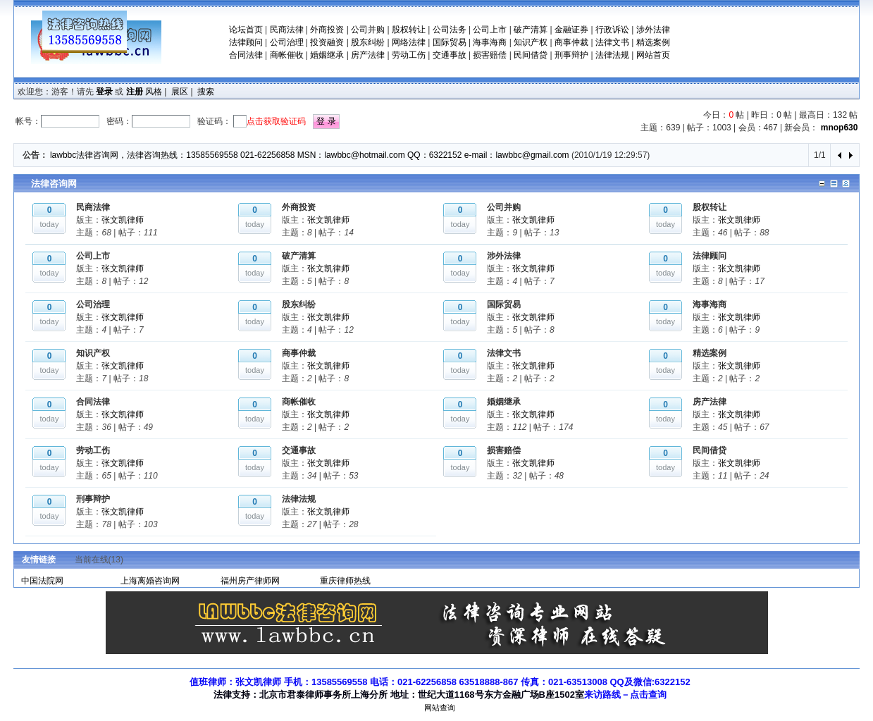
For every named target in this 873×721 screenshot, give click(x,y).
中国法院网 (42, 581)
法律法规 (612, 55)
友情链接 (39, 560)
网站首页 (653, 55)
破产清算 (530, 30)
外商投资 (327, 30)
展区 (179, 92)
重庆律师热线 (345, 581)
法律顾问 (246, 42)
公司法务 (449, 30)
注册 (134, 92)
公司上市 (490, 30)
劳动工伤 (409, 55)
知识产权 (530, 42)
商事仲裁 (571, 42)
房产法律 (368, 55)
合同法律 (246, 55)
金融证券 (571, 30)
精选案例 (653, 42)
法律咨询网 (54, 183)
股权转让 (409, 30)
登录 (104, 92)
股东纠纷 (368, 42)
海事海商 (490, 42)
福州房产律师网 (250, 581)
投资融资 (327, 42)
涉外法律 (653, 30)
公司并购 (368, 30)
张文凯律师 (122, 220)
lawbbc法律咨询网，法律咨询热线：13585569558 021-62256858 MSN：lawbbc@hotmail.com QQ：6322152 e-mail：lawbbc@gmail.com (309, 155)
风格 (153, 92)
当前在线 (99, 560)
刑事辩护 (571, 55)
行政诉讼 (612, 30)
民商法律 (287, 30)
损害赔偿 (490, 55)
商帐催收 (287, 55)
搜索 (205, 92)
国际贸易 (449, 42)
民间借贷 (530, 55)
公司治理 (287, 42)
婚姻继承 (327, 55)
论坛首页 (246, 30)
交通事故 (449, 55)
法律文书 (612, 42)
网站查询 (439, 707)
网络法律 (409, 42)
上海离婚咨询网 (150, 581)
